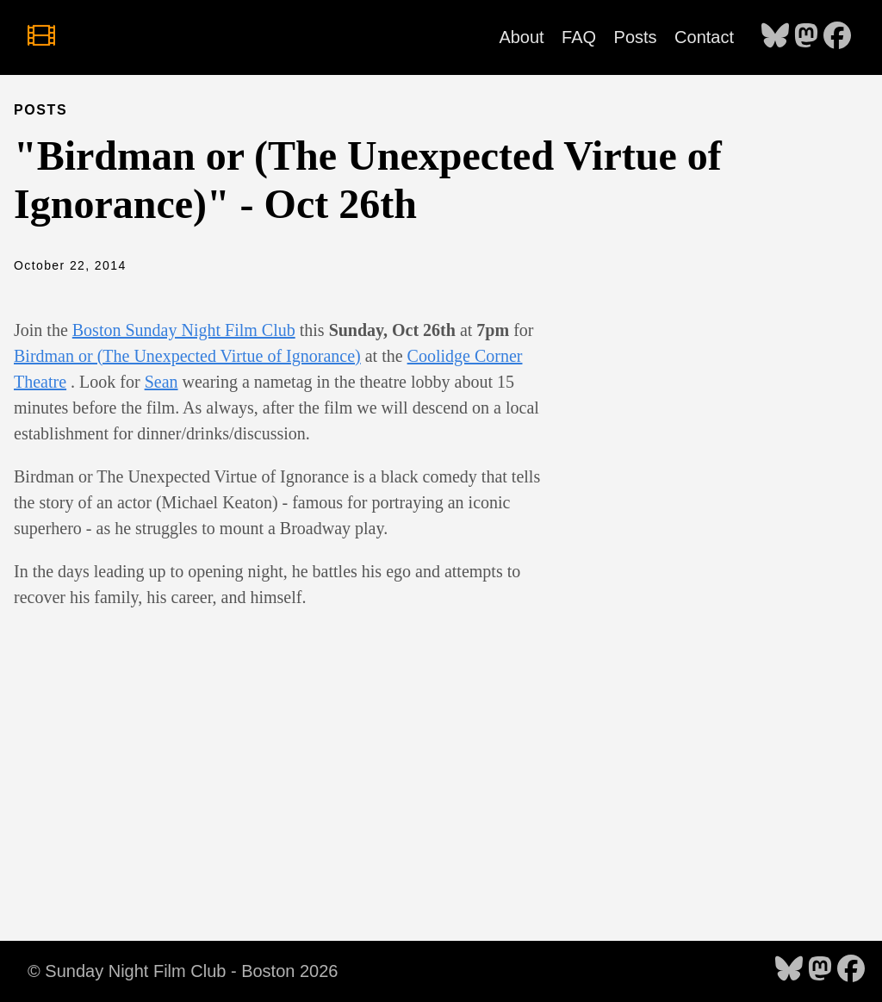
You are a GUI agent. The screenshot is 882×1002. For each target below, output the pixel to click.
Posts (635, 37)
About (521, 37)
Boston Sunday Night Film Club (183, 330)
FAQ (579, 37)
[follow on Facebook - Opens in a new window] (837, 37)
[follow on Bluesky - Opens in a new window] (775, 37)
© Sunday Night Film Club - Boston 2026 (183, 971)
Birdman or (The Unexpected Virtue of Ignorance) (187, 355)
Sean (161, 381)
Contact (704, 37)
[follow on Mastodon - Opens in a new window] (806, 37)
